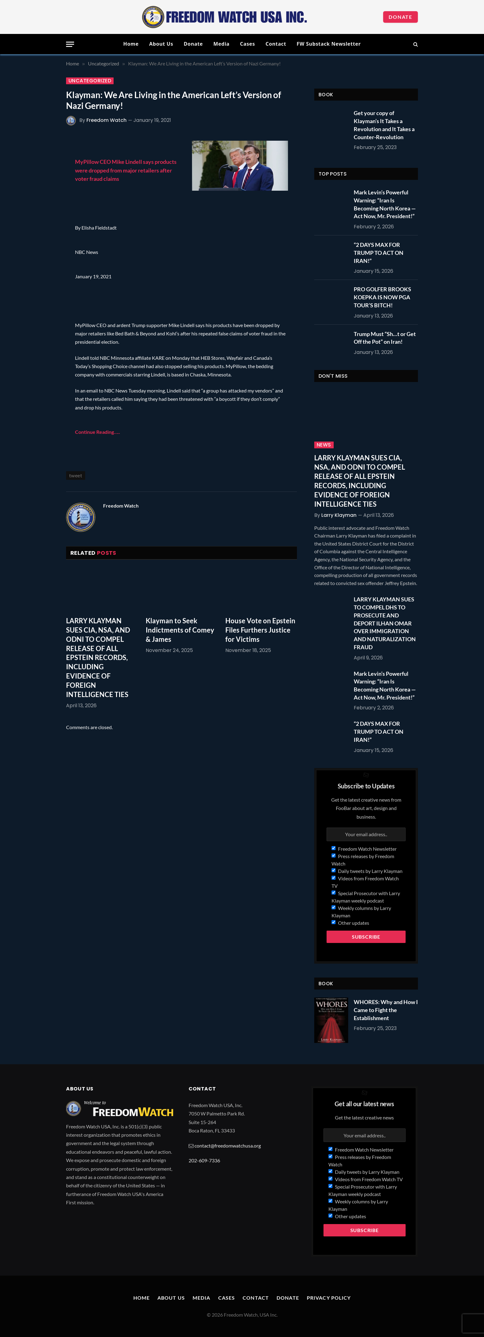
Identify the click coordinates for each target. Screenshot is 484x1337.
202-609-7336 (204, 1160)
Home (131, 43)
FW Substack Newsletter (329, 43)
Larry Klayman (339, 515)
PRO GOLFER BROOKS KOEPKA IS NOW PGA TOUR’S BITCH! (382, 297)
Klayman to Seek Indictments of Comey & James (180, 630)
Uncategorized (90, 80)
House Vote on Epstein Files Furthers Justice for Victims (260, 630)
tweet (75, 475)
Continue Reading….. (97, 432)
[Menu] (70, 44)
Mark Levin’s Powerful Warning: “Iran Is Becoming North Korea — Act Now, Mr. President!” (385, 204)
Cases (247, 43)
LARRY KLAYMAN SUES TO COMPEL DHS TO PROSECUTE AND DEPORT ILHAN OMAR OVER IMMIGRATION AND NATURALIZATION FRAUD (385, 623)
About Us (161, 43)
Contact (275, 43)
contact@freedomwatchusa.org (227, 1145)
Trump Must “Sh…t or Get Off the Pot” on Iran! (385, 337)
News (324, 445)
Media (221, 43)
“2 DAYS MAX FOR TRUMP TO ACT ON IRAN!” (378, 252)
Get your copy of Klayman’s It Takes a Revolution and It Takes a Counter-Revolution (384, 125)
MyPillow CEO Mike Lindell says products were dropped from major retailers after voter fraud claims (126, 170)
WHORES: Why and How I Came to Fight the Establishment (386, 1010)
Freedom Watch (106, 120)
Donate (400, 17)
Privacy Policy (329, 1298)
